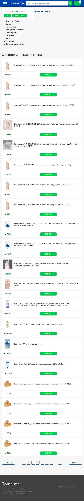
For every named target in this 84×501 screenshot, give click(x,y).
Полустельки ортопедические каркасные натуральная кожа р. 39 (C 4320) (42, 424)
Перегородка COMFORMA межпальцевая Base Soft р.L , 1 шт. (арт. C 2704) (42, 165)
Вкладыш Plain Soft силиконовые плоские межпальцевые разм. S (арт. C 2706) (44, 105)
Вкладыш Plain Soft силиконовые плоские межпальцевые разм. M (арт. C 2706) (44, 85)
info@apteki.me (71, 487)
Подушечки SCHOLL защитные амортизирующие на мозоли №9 (39, 324)
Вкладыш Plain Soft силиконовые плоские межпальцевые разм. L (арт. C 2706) (44, 65)
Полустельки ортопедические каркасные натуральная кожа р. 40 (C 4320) (42, 444)
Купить (48, 75)
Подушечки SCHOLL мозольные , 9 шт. (29, 344)
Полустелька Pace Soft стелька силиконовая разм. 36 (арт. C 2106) (39, 364)
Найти (70, 3)
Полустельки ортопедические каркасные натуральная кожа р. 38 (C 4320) (42, 404)
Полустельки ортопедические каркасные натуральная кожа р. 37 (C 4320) (42, 384)
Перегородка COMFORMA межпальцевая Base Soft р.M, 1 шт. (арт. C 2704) (42, 185)
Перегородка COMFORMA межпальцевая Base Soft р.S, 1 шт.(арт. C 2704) (42, 205)
